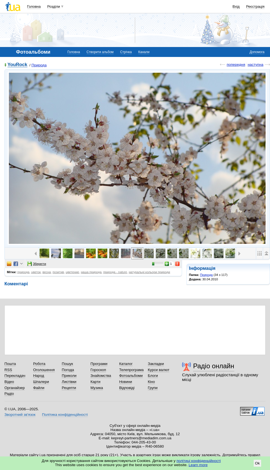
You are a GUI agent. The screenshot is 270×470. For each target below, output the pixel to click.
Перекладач (14, 376)
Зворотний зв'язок (19, 414)
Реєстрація (255, 6)
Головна (34, 6)
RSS (8, 370)
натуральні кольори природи (149, 272)
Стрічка (126, 52)
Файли (39, 388)
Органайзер (14, 388)
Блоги (153, 376)
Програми (98, 364)
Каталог (126, 364)
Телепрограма (131, 370)
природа (23, 272)
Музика (96, 388)
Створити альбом (100, 52)
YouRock (17, 64)
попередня (236, 64)
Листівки (69, 382)
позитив (58, 272)
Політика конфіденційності (65, 414)
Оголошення (44, 370)
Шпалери (41, 382)
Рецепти (69, 388)
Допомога (257, 52)
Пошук (67, 364)
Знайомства (100, 376)
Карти (95, 382)
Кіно (151, 382)
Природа (39, 65)
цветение (72, 272)
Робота (39, 364)
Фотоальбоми (131, 376)
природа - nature (115, 272)
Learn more (198, 465)
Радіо (9, 393)
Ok (257, 463)
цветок (36, 272)
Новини (125, 382)
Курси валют (158, 370)
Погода (68, 370)
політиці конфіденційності (198, 461)
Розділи (53, 6)
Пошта (10, 364)
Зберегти (36, 264)
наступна (255, 64)
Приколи (69, 376)
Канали (144, 52)
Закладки (156, 364)
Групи (152, 388)
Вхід (236, 6)
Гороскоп (98, 370)
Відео (9, 382)
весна (46, 272)
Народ (38, 376)
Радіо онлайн (213, 366)
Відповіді (127, 388)
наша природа (91, 272)
